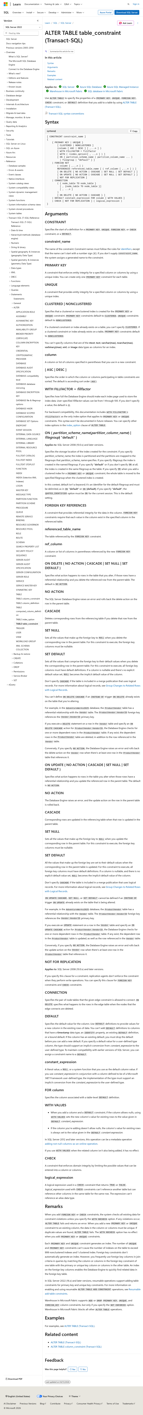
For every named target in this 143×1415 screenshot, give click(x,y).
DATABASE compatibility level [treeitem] (27, 377)
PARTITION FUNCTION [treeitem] (26, 498)
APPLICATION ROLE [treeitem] (25, 311)
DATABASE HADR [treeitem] (24, 408)
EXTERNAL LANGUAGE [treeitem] (26, 438)
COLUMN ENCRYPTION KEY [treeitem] (27, 344)
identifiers (126, 248)
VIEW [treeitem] (18, 636)
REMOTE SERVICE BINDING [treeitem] (24, 518)
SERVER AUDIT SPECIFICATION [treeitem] (23, 566)
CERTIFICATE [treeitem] (22, 338)
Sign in (136, 3)
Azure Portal (106, 12)
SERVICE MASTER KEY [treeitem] (26, 585)
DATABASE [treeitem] (21, 363)
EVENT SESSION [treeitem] (23, 429)
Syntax (50, 63)
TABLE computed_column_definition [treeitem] (28, 611)
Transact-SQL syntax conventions (66, 113)
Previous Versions (28, 1403)
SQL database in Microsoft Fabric (105, 91)
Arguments (52, 67)
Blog (42, 1403)
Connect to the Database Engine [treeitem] (24, 69)
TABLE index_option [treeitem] (25, 619)
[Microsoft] (6, 4)
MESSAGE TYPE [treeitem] (23, 494)
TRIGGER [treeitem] (20, 628)
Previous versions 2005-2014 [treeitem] (19, 47)
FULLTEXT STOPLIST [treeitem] (25, 464)
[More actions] (138, 23)
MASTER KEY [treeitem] (22, 490)
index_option (73, 425)
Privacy (67, 1403)
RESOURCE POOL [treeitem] (24, 528)
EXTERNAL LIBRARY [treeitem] (25, 443)
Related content (54, 79)
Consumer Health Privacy (89, 1403)
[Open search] (128, 4)
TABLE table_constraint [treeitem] (27, 623)
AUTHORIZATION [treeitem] (24, 325)
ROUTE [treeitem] (19, 537)
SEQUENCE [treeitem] (21, 555)
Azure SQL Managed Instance (123, 86)
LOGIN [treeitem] (19, 485)
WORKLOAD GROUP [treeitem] (26, 641)
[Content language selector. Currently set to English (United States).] (18, 1396)
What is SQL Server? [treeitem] (18, 56)
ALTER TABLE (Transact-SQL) (79, 1325)
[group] (93, 170)
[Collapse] (38, 20)
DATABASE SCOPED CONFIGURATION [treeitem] (25, 414)
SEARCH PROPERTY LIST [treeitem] (27, 546)
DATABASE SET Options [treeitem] (27, 421)
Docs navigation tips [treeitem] (15, 43)
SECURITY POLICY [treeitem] (24, 551)
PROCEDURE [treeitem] (22, 507)
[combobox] (23, 27)
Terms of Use (113, 1403)
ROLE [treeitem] (18, 533)
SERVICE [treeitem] (20, 581)
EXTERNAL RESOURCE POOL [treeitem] (26, 449)
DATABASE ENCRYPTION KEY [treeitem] (27, 394)
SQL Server (66, 22)
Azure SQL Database (91, 86)
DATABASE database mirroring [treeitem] (25, 386)
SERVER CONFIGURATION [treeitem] (28, 572)
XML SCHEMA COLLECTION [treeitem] (23, 647)
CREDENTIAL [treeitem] (22, 350)
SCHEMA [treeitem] (20, 542)
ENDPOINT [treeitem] (21, 425)
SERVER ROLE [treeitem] (22, 576)
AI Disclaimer (10, 1403)
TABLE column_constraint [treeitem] (28, 598)
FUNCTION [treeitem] (21, 468)
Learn (47, 22)
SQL (55, 22)
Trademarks (127, 1403)
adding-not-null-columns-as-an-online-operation (71, 1143)
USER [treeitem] (18, 632)
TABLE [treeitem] (19, 594)
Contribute (55, 1403)
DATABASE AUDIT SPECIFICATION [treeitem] (24, 369)
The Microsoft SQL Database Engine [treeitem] (22, 62)
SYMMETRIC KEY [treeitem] (24, 589)
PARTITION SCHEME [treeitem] (25, 503)
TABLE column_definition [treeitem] (27, 603)
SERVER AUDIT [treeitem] (23, 559)
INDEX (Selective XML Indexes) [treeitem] (26, 479)
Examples (51, 75)
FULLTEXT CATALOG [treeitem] (25, 455)
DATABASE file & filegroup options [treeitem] (28, 402)
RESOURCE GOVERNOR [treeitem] (27, 524)
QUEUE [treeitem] (19, 512)
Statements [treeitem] (19, 298)
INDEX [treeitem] (19, 473)
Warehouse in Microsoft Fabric (66, 91)
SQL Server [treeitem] (11, 38)
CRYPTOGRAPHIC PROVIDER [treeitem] (24, 357)
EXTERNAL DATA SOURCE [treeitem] (28, 434)
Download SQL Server (127, 12)
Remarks (51, 71)
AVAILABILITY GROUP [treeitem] (26, 329)
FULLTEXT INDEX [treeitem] (24, 459)
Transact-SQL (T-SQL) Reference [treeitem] (21, 224)
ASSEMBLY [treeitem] (21, 316)
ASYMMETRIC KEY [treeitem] (24, 320)
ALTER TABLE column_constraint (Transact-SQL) (76, 1346)
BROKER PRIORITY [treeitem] (24, 333)
